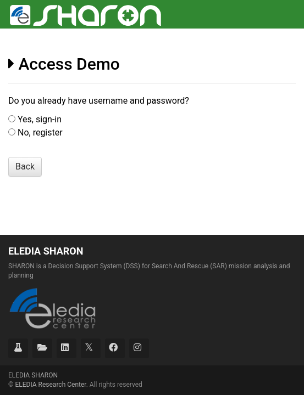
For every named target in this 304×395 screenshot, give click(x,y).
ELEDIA (33, 375)
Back (25, 166)
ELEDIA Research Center (50, 384)
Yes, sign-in (40, 119)
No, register (40, 132)
